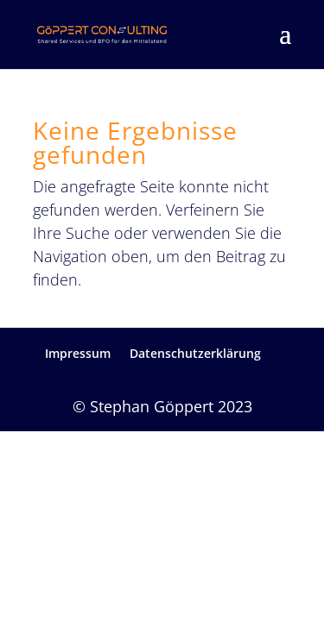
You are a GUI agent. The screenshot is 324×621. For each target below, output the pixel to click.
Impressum (78, 353)
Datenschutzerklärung (195, 353)
